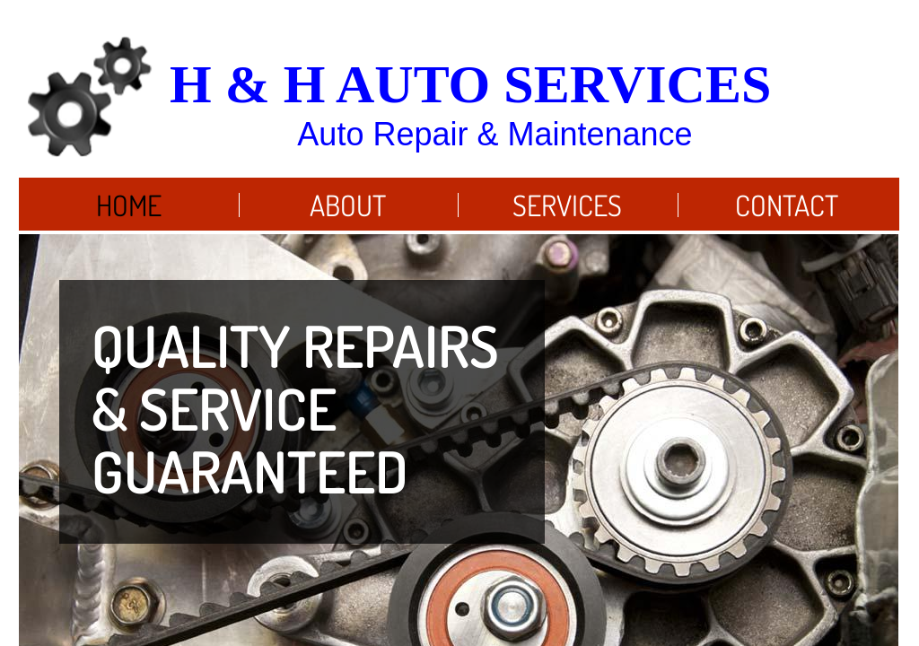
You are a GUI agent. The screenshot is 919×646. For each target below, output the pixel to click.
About (348, 205)
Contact (786, 205)
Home (129, 205)
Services (567, 205)
